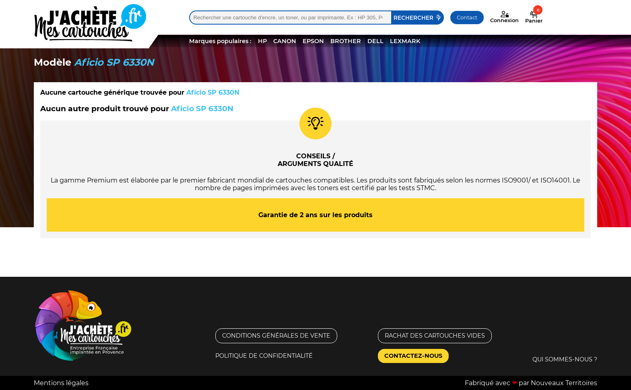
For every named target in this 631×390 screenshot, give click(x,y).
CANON (284, 41)
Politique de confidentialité (264, 355)
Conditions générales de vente (276, 335)
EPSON (313, 41)
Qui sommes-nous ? (564, 359)
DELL (375, 41)
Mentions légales (61, 383)
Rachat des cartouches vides (435, 335)
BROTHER (345, 41)
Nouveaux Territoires (564, 383)
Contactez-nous (413, 355)
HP (262, 41)
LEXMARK (405, 41)
